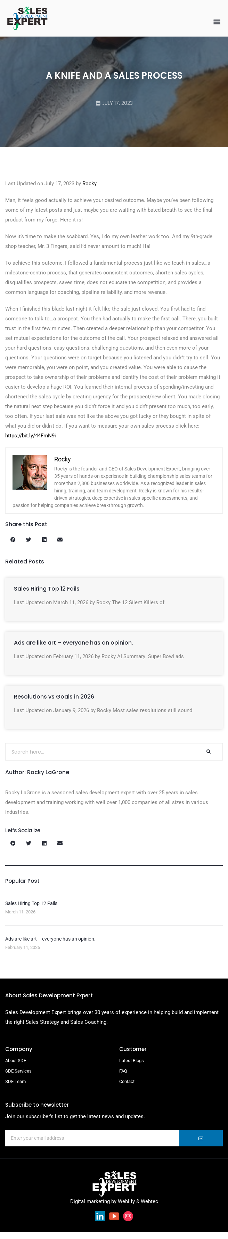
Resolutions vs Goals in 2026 (54, 704)
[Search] (208, 758)
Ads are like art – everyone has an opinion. (73, 650)
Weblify (126, 1208)
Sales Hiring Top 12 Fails (47, 596)
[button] (217, 21)
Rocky (89, 190)
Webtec (149, 1208)
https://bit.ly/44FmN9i (30, 442)
